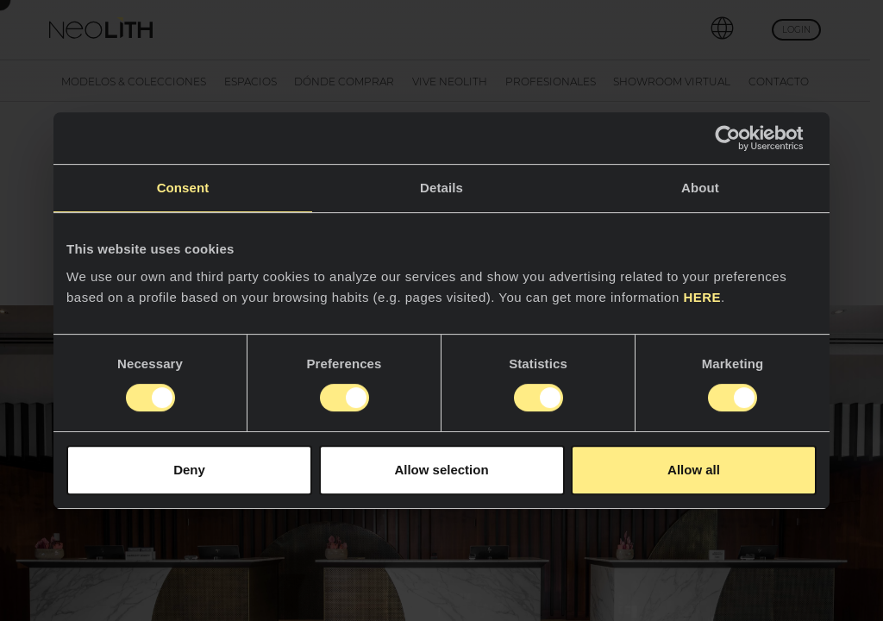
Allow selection (441, 469)
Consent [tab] (183, 187)
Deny (189, 469)
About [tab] (700, 187)
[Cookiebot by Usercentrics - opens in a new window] (741, 138)
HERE (702, 297)
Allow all (693, 469)
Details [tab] (441, 187)
